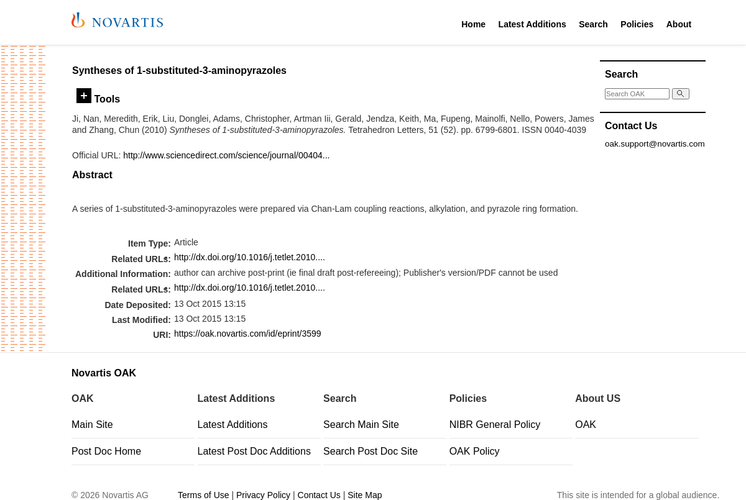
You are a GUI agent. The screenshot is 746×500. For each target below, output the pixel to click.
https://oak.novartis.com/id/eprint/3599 (247, 334)
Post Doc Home (106, 451)
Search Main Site (361, 424)
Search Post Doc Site (370, 451)
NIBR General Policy (495, 424)
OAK (585, 424)
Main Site (92, 424)
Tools (98, 98)
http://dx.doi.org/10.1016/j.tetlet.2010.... (249, 257)
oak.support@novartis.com (655, 143)
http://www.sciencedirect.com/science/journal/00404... (226, 155)
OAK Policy (474, 451)
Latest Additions (532, 24)
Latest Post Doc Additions (254, 451)
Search (593, 24)
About (678, 24)
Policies (636, 24)
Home (473, 24)
